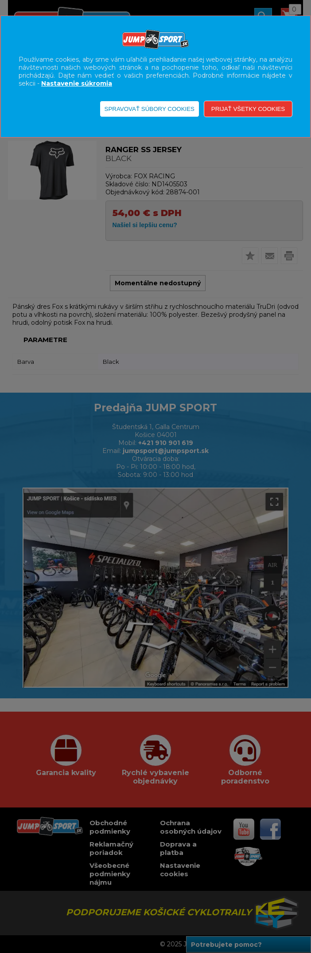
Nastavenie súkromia (76, 83)
